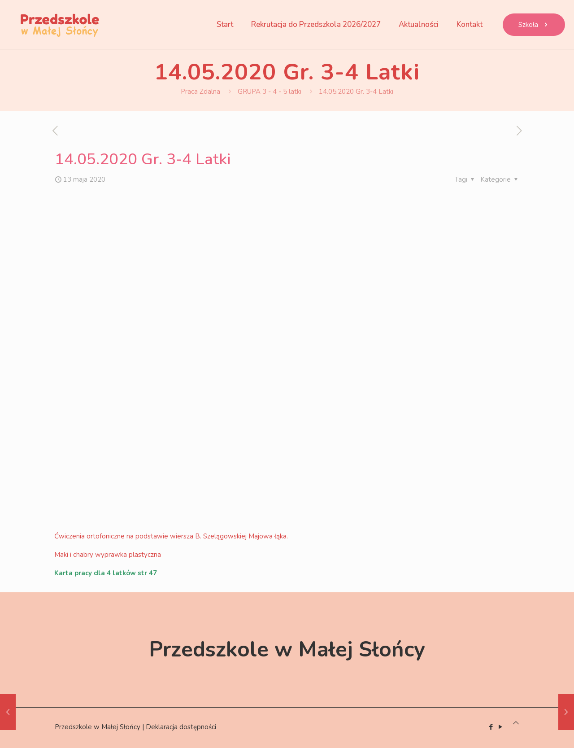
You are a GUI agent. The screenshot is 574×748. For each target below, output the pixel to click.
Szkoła (533, 24)
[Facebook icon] (490, 726)
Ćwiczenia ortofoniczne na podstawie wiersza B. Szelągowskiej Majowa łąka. (171, 536)
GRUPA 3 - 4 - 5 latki (269, 91)
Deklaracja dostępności (181, 726)
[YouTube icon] (500, 726)
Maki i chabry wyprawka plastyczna (107, 554)
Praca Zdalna (200, 91)
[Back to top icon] (516, 723)
